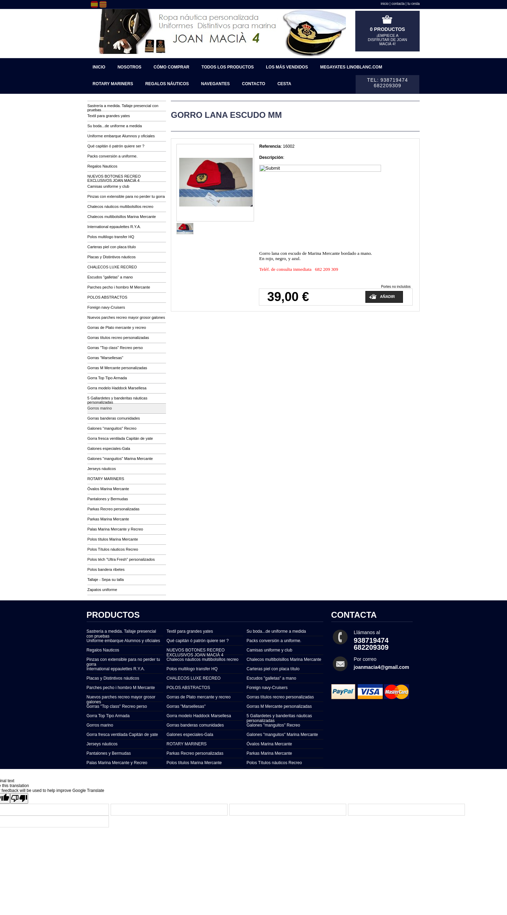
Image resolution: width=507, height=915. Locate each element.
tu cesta (413, 4)
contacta (398, 4)
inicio (385, 4)
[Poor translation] (19, 798)
